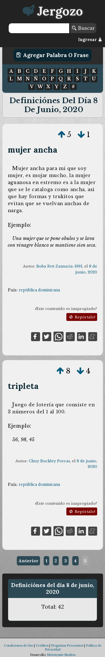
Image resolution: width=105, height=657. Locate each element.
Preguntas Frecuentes (67, 645)
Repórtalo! (81, 317)
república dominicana (39, 290)
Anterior (28, 560)
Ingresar (90, 39)
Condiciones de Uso (18, 645)
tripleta (23, 386)
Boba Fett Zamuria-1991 (59, 266)
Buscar (83, 28)
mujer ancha (33, 149)
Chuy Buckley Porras (49, 461)
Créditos (42, 645)
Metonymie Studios (61, 655)
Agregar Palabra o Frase (52, 55)
